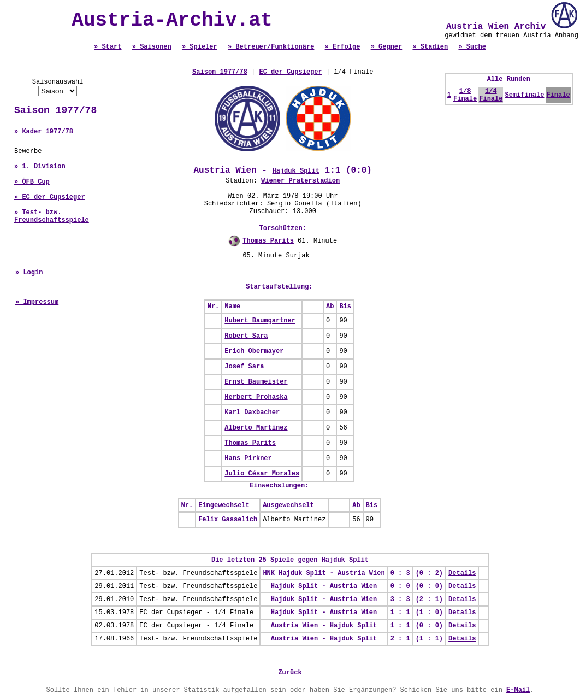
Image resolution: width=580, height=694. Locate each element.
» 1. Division (40, 166)
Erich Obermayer (253, 351)
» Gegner (387, 47)
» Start (107, 47)
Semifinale (524, 95)
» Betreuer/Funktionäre (271, 47)
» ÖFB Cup (32, 182)
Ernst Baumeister (255, 382)
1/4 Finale (490, 95)
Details (462, 573)
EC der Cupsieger (290, 72)
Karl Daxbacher (252, 412)
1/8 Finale (465, 95)
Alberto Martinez (255, 428)
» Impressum (36, 302)
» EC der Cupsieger (49, 197)
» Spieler (199, 47)
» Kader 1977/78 (43, 132)
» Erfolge (342, 47)
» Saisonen (151, 47)
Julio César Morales (261, 474)
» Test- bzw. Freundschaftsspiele (51, 216)
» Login (29, 273)
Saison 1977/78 (55, 110)
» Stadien (430, 47)
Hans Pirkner (247, 458)
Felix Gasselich (227, 520)
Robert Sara (246, 336)
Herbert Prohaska (255, 397)
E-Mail (518, 690)
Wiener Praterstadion (300, 181)
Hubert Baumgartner (259, 321)
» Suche (472, 47)
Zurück (289, 673)
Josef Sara (244, 366)
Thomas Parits (268, 241)
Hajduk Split (296, 171)
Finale (558, 95)
